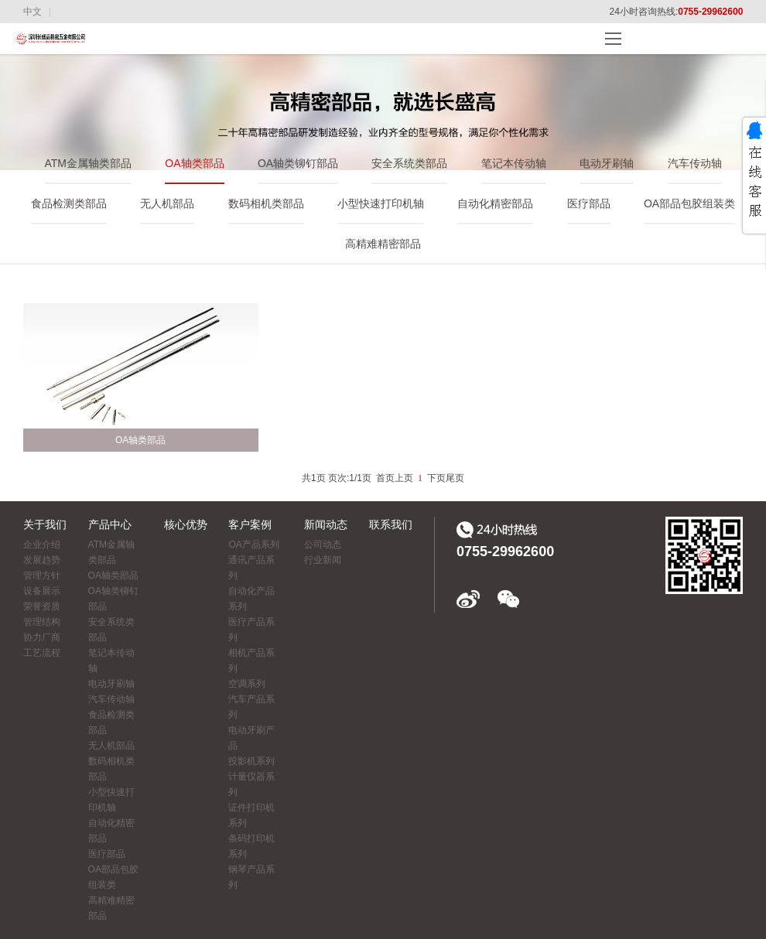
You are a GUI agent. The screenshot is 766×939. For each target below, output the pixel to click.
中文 (32, 11)
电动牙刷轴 (607, 163)
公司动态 (322, 544)
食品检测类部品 (69, 203)
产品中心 (110, 524)
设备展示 (41, 591)
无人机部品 (167, 203)
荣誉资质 (41, 606)
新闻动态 (325, 524)
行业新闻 (322, 560)
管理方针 (41, 575)
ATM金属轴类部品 (88, 163)
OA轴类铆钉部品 (298, 163)
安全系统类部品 (409, 163)
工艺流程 (41, 652)
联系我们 (390, 524)
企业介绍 (41, 544)
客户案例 (250, 524)
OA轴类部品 (194, 163)
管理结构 (41, 621)
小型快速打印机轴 (380, 203)
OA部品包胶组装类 (689, 203)
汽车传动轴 (695, 163)
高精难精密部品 (383, 243)
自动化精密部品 (495, 203)
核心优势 (185, 524)
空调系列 (246, 683)
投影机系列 (251, 761)
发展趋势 (41, 560)
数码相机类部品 (266, 203)
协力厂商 (41, 637)
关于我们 (45, 524)
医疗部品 (588, 203)
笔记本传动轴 (513, 163)
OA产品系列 (253, 544)
